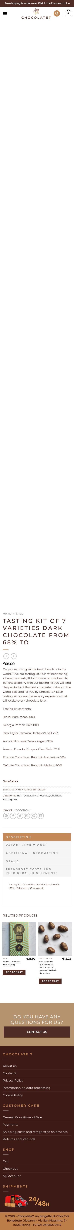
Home (7, 613)
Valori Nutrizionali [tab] (27, 845)
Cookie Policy (13, 1095)
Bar (19, 795)
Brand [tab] (12, 861)
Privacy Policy (13, 1080)
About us (10, 1066)
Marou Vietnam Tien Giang (11, 963)
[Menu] (5, 13)
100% (26, 795)
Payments (10, 1124)
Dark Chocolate (39, 795)
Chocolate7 (22, 810)
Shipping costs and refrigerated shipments (35, 1132)
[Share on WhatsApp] (6, 816)
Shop (19, 613)
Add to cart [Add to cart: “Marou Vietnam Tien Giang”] (14, 972)
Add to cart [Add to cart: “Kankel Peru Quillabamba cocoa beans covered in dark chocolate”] (50, 981)
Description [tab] (19, 837)
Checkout (10, 1168)
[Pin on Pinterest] (34, 816)
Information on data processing (26, 1088)
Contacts (9, 1073)
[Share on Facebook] (13, 816)
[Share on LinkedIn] (41, 816)
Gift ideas (56, 795)
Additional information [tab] (32, 853)
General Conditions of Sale (22, 1117)
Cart (6, 1161)
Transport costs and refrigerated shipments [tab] (32, 871)
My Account (12, 1176)
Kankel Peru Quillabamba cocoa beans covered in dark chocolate (47, 967)
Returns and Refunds (19, 1139)
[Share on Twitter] (20, 816)
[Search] (57, 13)
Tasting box (10, 799)
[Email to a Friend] (27, 816)
